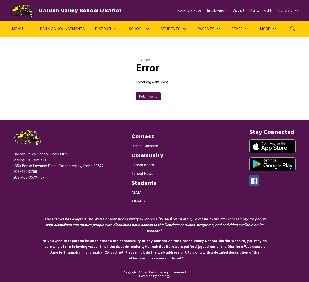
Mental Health (260, 10)
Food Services (190, 10)
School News (142, 173)
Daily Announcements (62, 29)
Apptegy (164, 276)
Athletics (138, 201)
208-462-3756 (25, 171)
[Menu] (27, 29)
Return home (148, 96)
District (238, 10)
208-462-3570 (25, 177)
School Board (142, 165)
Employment (217, 10)
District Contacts (144, 146)
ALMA (136, 192)
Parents (205, 29)
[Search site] (292, 28)
